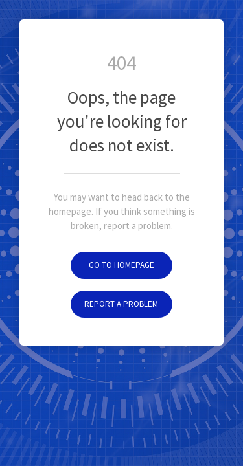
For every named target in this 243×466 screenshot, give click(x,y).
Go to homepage (121, 265)
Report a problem (121, 303)
